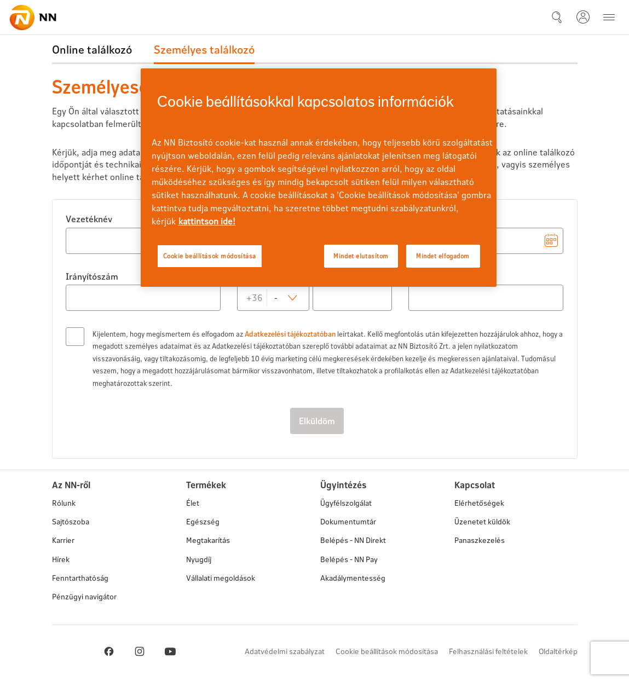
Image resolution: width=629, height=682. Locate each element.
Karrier (63, 540)
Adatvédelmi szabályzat (285, 651)
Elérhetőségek (479, 503)
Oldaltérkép (558, 651)
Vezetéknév (89, 218)
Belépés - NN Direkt (353, 540)
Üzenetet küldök (482, 521)
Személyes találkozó (204, 49)
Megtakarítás (208, 540)
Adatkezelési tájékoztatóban (290, 334)
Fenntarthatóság (80, 578)
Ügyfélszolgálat (346, 503)
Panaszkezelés (479, 540)
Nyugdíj (198, 559)
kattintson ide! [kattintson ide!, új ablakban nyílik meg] (206, 221)
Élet (192, 503)
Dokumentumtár (348, 521)
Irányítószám (92, 276)
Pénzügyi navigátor (84, 596)
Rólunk (64, 503)
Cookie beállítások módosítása (387, 651)
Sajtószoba (70, 521)
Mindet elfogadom (443, 256)
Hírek (61, 559)
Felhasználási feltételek (488, 651)
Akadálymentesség (352, 578)
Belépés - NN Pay (349, 559)
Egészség (203, 521)
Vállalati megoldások (220, 578)
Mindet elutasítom (361, 256)
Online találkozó (92, 49)
